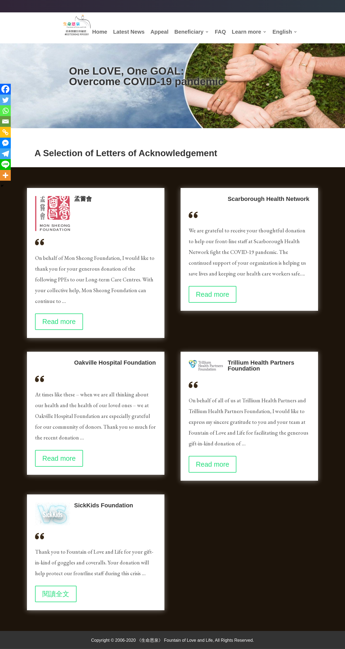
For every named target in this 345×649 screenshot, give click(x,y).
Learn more (246, 32)
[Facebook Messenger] (5, 143)
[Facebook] (5, 89)
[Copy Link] (5, 132)
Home (99, 32)
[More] (5, 175)
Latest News (129, 32)
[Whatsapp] (5, 110)
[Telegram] (5, 153)
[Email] (5, 121)
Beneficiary (188, 32)
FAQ (220, 32)
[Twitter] (5, 100)
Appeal (159, 32)
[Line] (5, 164)
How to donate (101, 101)
